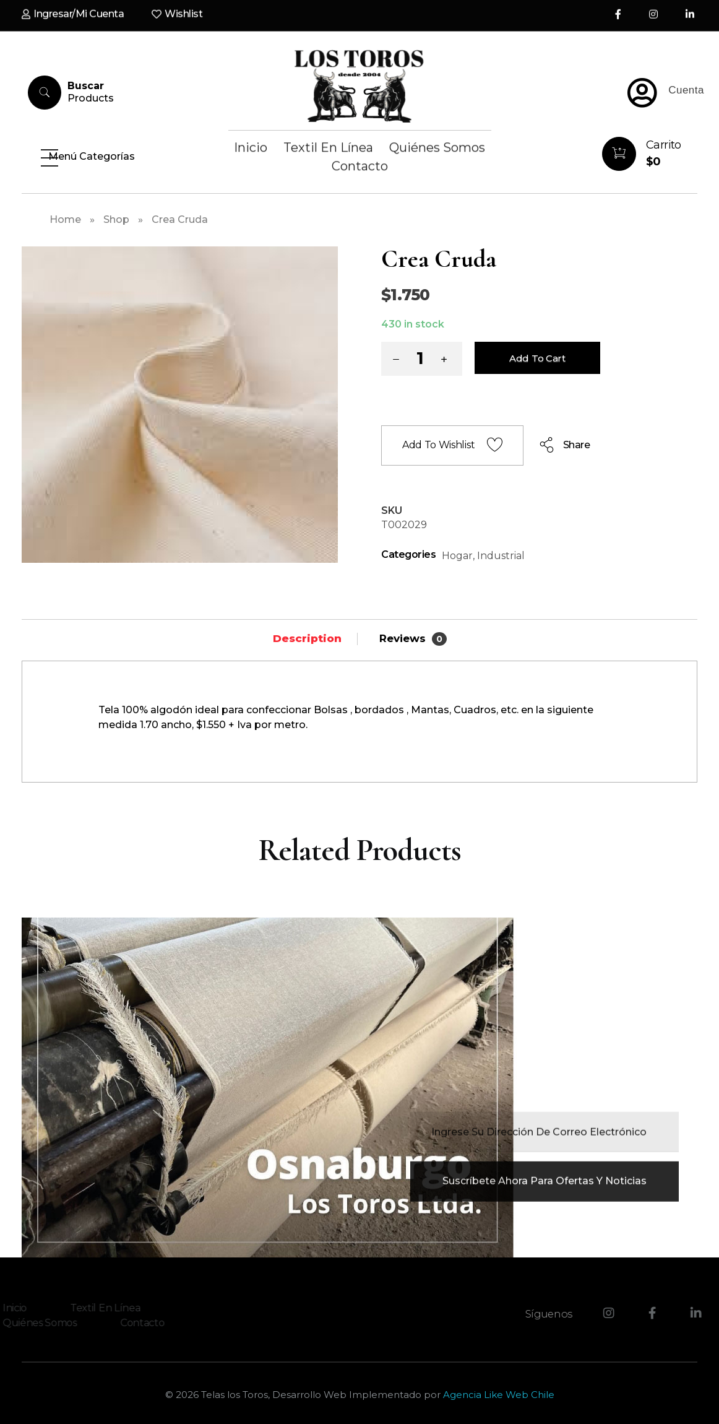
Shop (116, 219)
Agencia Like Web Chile (498, 1394)
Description (307, 638)
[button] (447, 361)
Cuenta (686, 90)
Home (65, 219)
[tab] (307, 638)
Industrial (501, 556)
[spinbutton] (421, 359)
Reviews (413, 639)
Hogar (457, 556)
